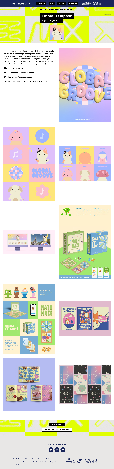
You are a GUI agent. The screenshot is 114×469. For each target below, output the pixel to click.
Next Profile (57, 424)
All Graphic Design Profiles (57, 430)
